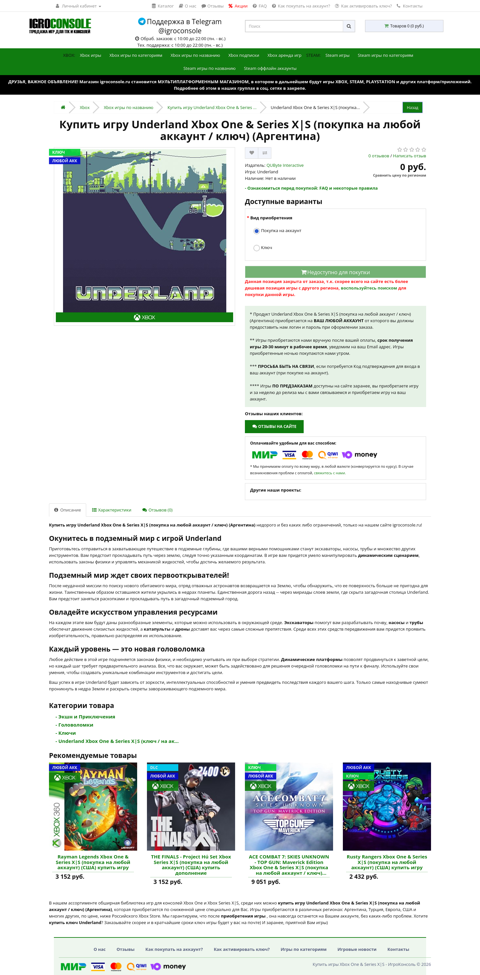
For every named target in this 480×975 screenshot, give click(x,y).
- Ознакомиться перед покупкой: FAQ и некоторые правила (311, 188)
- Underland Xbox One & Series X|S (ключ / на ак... (117, 741)
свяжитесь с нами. (330, 472)
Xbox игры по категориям (135, 55)
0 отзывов (378, 156)
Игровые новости (357, 949)
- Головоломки (74, 724)
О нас (100, 949)
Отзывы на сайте (274, 426)
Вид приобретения (271, 218)
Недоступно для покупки (335, 272)
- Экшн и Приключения (85, 716)
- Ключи (66, 733)
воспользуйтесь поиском (369, 288)
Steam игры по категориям (385, 55)
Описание (67, 510)
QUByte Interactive (285, 165)
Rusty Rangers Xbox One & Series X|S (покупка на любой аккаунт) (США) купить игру (387, 862)
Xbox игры (90, 55)
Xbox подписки (243, 55)
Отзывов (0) (157, 510)
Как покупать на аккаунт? (174, 949)
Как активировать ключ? (242, 949)
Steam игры (338, 55)
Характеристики (111, 510)
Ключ (262, 247)
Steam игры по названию (210, 68)
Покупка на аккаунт (277, 231)
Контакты (410, 6)
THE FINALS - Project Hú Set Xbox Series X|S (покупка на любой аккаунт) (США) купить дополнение (191, 864)
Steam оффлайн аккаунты (270, 68)
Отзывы (126, 949)
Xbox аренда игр (284, 55)
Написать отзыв (409, 156)
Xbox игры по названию (195, 55)
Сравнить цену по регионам (399, 175)
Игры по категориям (303, 949)
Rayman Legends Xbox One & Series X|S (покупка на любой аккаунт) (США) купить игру (93, 862)
